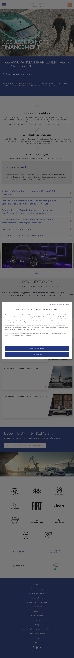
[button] (60, 304)
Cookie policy (8, 335)
